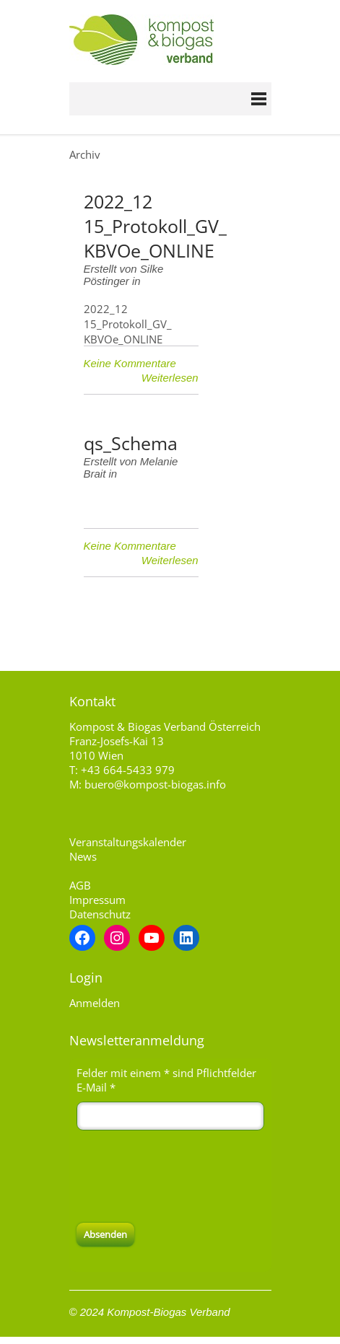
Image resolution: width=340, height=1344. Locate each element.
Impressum (97, 899)
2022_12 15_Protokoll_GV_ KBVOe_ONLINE (155, 226)
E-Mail (96, 1087)
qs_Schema (131, 443)
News (83, 856)
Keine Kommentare (130, 363)
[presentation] (186, 1176)
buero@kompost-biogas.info (155, 784)
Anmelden (94, 1003)
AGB (80, 885)
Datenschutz (100, 914)
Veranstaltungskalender (127, 842)
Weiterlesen (170, 378)
